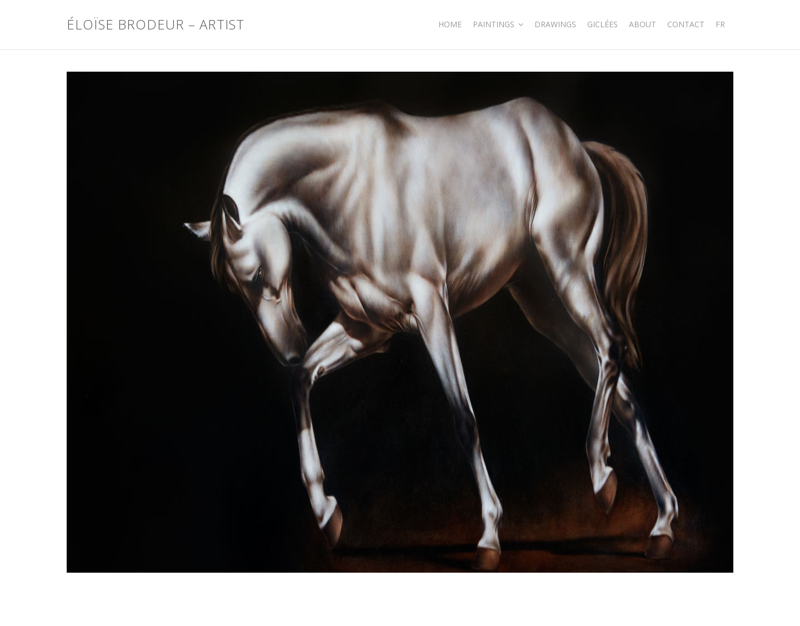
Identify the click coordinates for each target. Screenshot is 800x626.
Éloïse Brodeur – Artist (155, 24)
